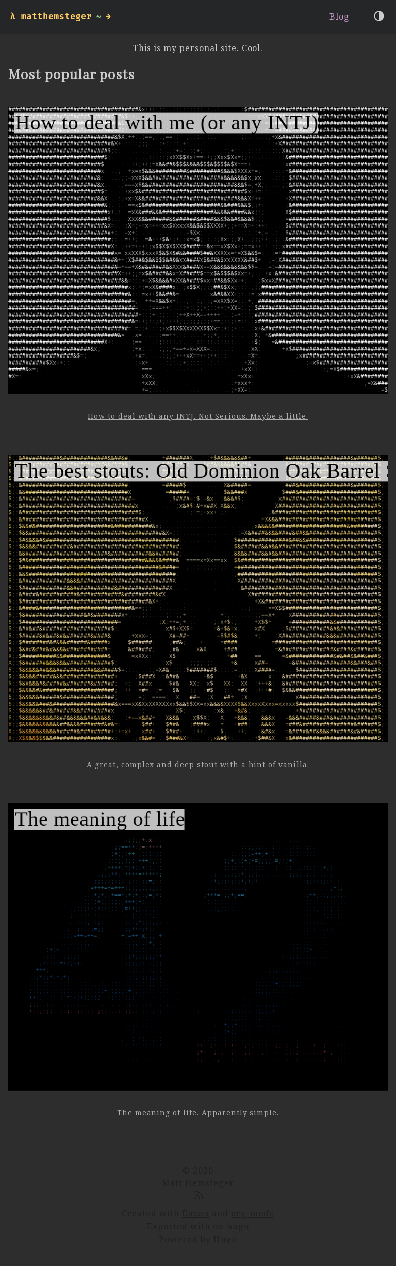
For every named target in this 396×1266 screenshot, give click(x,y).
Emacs (196, 1213)
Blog (339, 16)
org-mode (252, 1213)
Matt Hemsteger (198, 1183)
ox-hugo (231, 1226)
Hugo (225, 1239)
